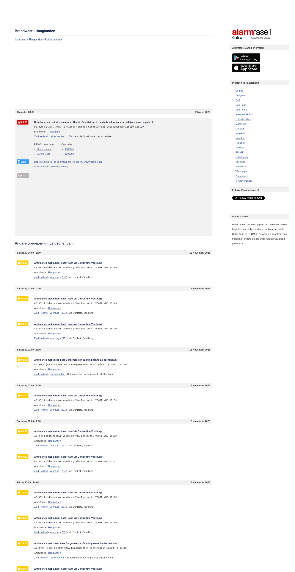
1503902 (69, 154)
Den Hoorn (241, 109)
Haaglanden (35, 39)
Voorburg (240, 162)
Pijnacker (240, 143)
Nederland (20, 39)
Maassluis (240, 124)
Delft (237, 100)
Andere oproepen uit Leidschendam (44, 243)
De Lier (239, 90)
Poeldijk (239, 147)
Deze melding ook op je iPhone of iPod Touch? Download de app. (68, 162)
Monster (239, 128)
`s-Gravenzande (244, 180)
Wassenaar (241, 166)
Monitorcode (43, 154)
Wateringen (241, 171)
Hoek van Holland (244, 114)
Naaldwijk (240, 133)
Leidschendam (53, 39)
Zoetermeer (241, 176)
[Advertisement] (113, 75)
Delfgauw (240, 95)
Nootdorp (240, 138)
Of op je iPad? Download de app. (51, 166)
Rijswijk (239, 152)
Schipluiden (241, 157)
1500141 (69, 149)
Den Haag (240, 105)
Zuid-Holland (40, 136)
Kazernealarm (44, 149)
